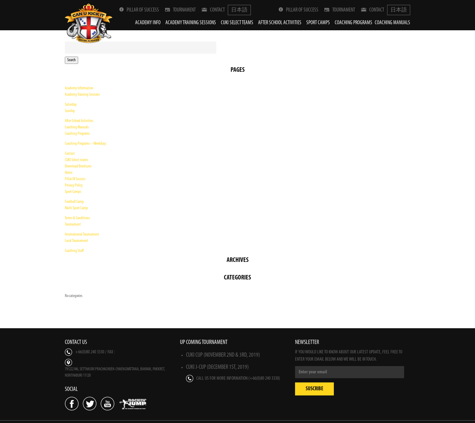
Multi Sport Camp (76, 208)
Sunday (70, 111)
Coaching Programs (353, 23)
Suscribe (314, 389)
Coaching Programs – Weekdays (85, 143)
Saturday (71, 104)
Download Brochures (78, 166)
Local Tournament (76, 241)
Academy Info (148, 23)
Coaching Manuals (392, 23)
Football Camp (74, 202)
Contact (213, 10)
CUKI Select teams (237, 23)
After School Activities (279, 23)
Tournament (180, 10)
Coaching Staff (74, 251)
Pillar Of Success (139, 10)
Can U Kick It (89, 23)
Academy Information (79, 88)
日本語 (239, 10)
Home (68, 172)
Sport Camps (318, 23)
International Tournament (82, 234)
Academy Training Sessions (190, 23)
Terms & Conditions (77, 218)
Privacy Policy (74, 185)
